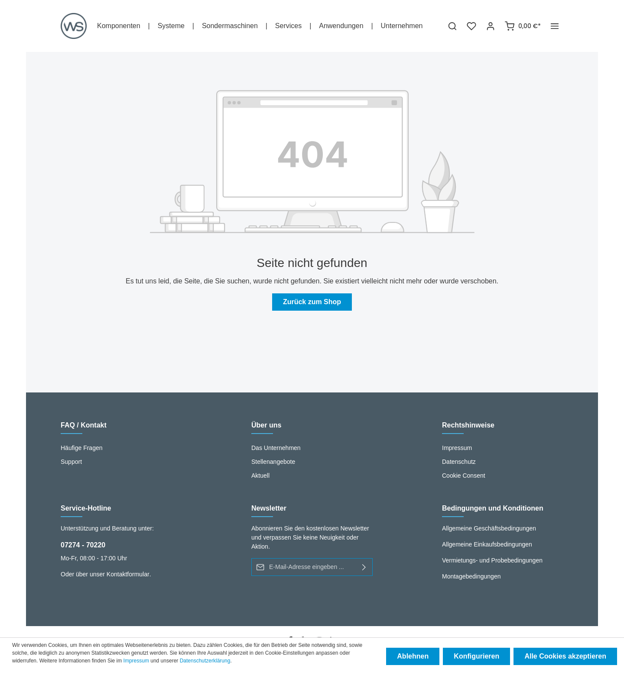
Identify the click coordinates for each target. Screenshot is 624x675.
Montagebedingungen (471, 576)
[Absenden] (364, 567)
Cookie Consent (463, 475)
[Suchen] (452, 26)
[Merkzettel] (471, 26)
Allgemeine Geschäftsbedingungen (489, 528)
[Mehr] (554, 26)
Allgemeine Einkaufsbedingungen (487, 544)
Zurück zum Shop (312, 301)
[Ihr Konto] (490, 26)
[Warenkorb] (522, 26)
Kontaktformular (128, 574)
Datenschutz (459, 461)
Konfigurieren (477, 656)
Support (71, 461)
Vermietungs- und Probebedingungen (492, 560)
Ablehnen (413, 656)
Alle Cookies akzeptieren (565, 656)
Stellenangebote (273, 461)
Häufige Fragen (82, 447)
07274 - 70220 (83, 545)
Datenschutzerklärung (205, 661)
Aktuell (260, 475)
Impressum (457, 447)
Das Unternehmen (276, 447)
